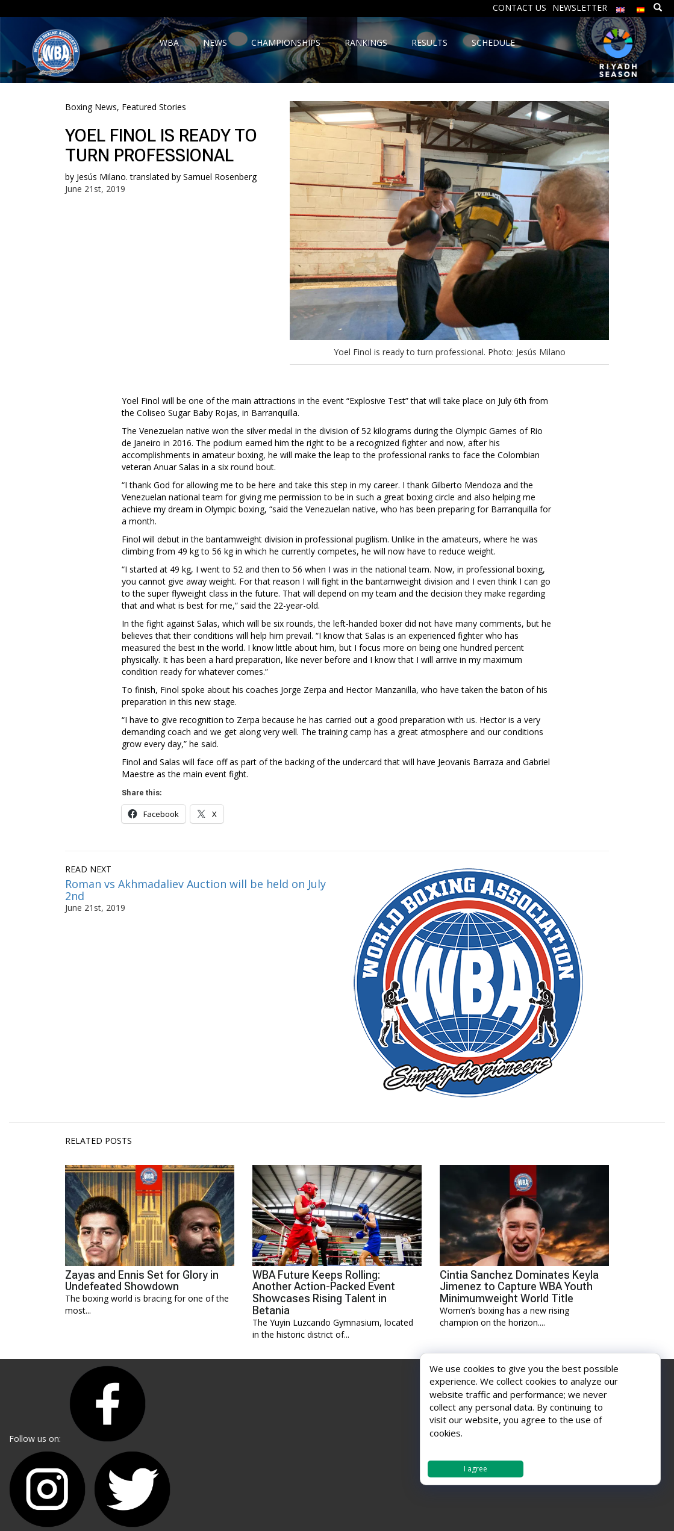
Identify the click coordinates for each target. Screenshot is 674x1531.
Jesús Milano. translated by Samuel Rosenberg (166, 176)
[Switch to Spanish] (641, 7)
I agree (475, 1469)
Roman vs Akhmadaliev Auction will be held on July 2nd (195, 890)
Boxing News (91, 107)
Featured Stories (154, 107)
